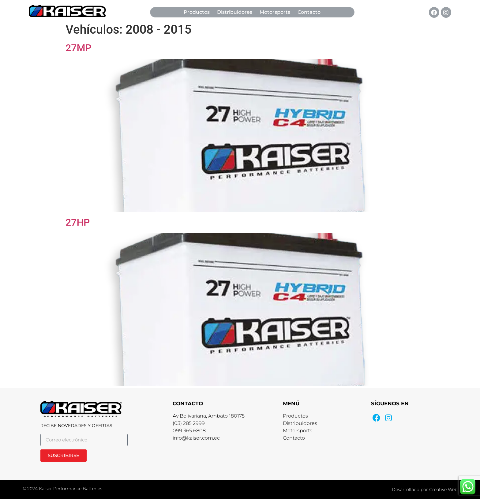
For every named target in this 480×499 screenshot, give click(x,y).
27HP (78, 222)
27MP (79, 48)
